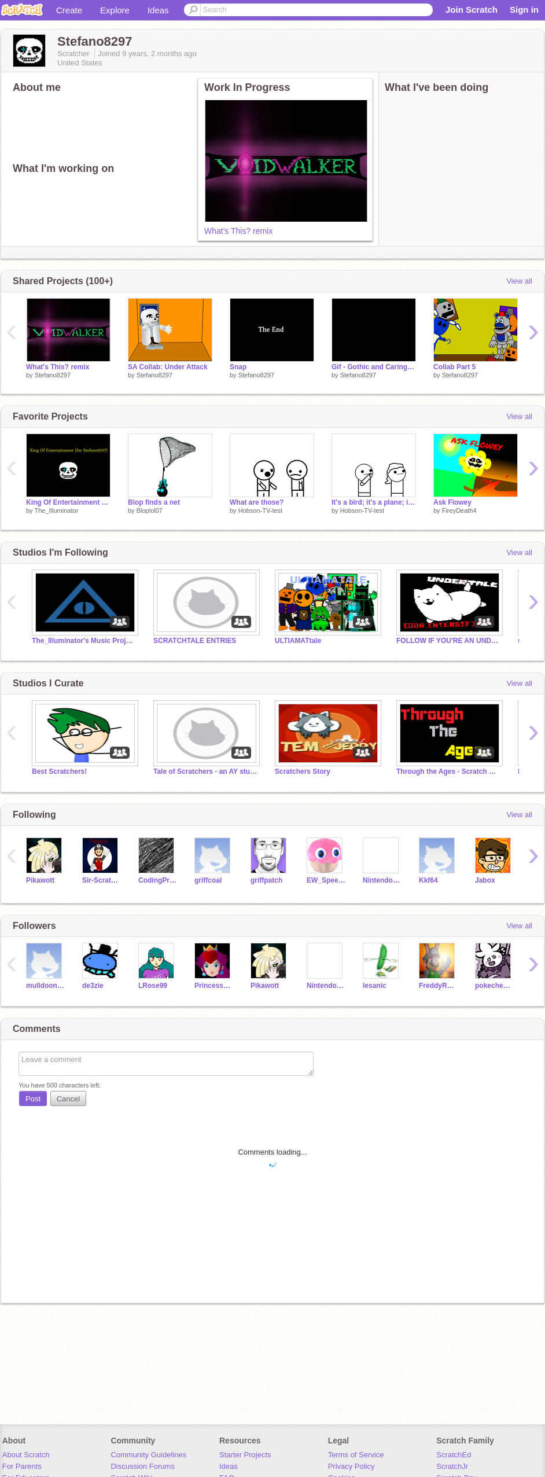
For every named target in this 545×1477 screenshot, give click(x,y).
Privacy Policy (351, 1466)
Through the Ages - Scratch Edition (448, 771)
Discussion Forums (143, 1466)
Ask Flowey (452, 502)
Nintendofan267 (382, 880)
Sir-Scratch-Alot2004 (101, 880)
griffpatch (266, 880)
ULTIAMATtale (298, 641)
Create (69, 10)
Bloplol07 (150, 510)
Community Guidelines (148, 1454)
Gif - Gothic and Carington (374, 367)
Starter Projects (245, 1454)
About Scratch (26, 1454)
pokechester (494, 986)
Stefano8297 (53, 375)
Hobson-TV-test (260, 510)
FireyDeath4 (459, 510)
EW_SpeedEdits (326, 880)
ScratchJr (452, 1466)
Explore (115, 10)
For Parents (22, 1466)
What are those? (256, 502)
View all (519, 281)
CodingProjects (157, 880)
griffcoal (208, 880)
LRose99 (152, 986)
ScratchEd (453, 1454)
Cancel (68, 1098)
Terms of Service (356, 1454)
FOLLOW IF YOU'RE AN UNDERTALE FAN (448, 641)
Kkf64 (428, 880)
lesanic (374, 986)
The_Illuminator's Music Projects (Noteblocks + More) (84, 641)
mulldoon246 (45, 986)
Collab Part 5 (454, 367)
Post (32, 1098)
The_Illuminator (56, 510)
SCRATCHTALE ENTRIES (194, 641)
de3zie (93, 986)
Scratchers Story (302, 771)
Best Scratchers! (59, 771)
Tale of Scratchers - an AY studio (205, 771)
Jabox (485, 880)
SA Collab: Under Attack (168, 367)
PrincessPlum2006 (213, 986)
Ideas (158, 10)
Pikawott (40, 880)
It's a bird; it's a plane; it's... (374, 502)
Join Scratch (471, 9)
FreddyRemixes (438, 986)
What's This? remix (238, 231)
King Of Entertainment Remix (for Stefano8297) (68, 502)
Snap (238, 367)
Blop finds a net (154, 502)
